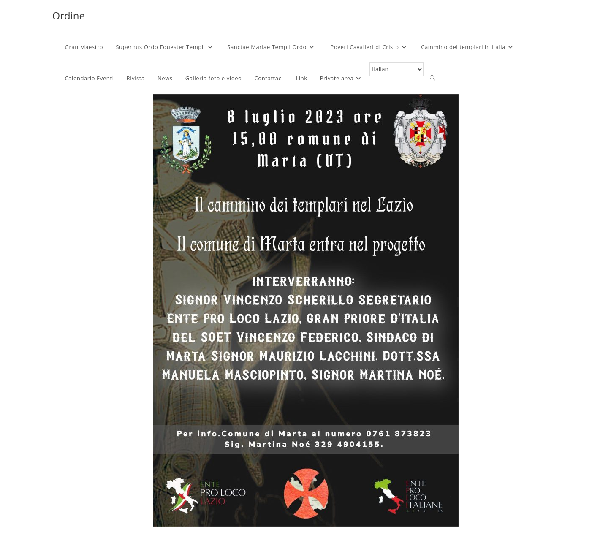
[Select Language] (396, 69)
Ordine (68, 15)
